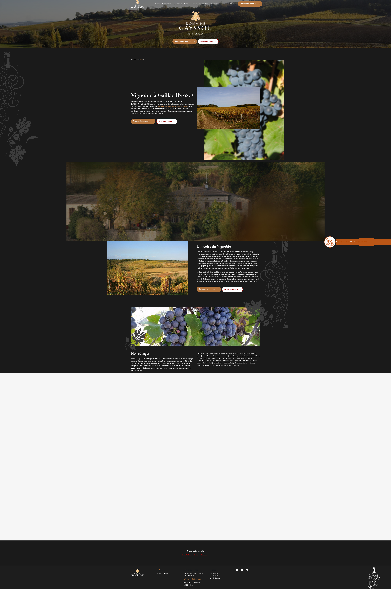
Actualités (214, 5)
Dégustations (204, 5)
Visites (194, 5)
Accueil (157, 5)
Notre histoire (166, 5)
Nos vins (187, 5)
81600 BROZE (194, 574)
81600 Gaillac (192, 584)
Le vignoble (178, 5)
